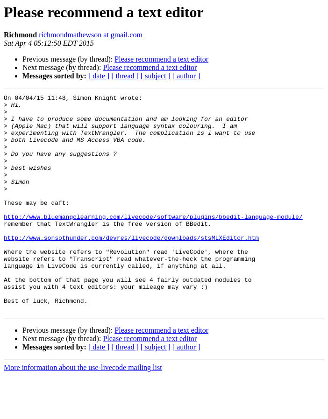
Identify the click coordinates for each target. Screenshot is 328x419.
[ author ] (186, 76)
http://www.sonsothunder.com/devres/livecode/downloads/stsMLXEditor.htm (131, 267)
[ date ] (98, 76)
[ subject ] (156, 76)
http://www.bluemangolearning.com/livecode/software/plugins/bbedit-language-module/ (153, 241)
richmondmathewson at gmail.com (91, 35)
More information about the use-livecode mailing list (83, 411)
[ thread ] (125, 76)
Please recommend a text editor (161, 59)
